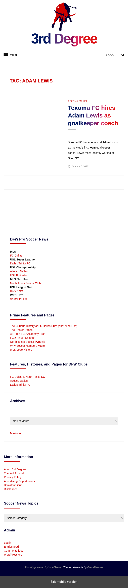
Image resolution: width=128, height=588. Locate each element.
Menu (12, 54)
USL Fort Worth (19, 275)
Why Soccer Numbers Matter (28, 345)
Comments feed (14, 550)
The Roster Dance (21, 329)
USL (85, 101)
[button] (71, 133)
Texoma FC (75, 101)
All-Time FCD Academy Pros (27, 333)
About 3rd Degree (15, 469)
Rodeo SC (16, 291)
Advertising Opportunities (19, 481)
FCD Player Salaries (22, 337)
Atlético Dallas (19, 271)
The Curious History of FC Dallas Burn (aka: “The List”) (44, 326)
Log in (7, 542)
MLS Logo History (21, 349)
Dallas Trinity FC (20, 263)
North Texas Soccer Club (25, 283)
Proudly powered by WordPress (43, 567)
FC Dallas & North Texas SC (27, 376)
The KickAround (14, 473)
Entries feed (11, 546)
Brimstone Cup (13, 485)
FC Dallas (16, 255)
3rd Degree (64, 38)
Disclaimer (10, 489)
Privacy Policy (12, 477)
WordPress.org (13, 554)
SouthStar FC (18, 299)
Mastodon (16, 433)
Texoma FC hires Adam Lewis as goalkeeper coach (93, 115)
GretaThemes (95, 567)
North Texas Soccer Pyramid (27, 341)
